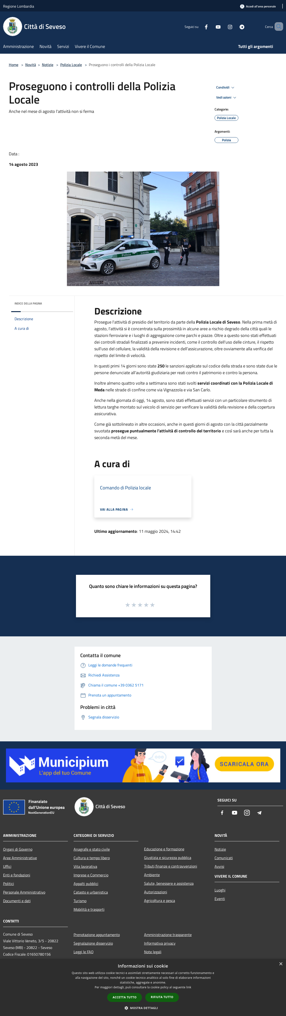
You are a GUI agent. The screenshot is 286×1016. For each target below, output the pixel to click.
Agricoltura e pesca (159, 900)
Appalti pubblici (86, 883)
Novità (30, 65)
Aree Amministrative (20, 858)
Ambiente (152, 875)
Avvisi (219, 866)
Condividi (226, 87)
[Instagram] (223, 26)
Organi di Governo (17, 849)
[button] (143, 1008)
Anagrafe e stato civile (92, 849)
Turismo (80, 901)
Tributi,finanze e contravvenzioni (170, 866)
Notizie (47, 65)
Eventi (220, 898)
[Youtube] (211, 26)
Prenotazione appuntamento (97, 934)
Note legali (152, 952)
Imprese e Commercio (91, 875)
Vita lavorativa (85, 866)
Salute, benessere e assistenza (169, 883)
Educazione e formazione (164, 849)
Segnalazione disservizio (93, 943)
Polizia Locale (71, 65)
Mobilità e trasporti (89, 909)
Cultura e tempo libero (92, 858)
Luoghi (220, 890)
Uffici (7, 866)
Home (13, 65)
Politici (8, 883)
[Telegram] (235, 26)
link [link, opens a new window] (188, 987)
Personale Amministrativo (24, 892)
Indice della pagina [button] (28, 303)
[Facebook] (199, 26)
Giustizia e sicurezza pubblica (167, 857)
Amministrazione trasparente (168, 934)
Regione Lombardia (18, 6)
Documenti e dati (17, 901)
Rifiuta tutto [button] (162, 997)
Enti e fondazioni (16, 875)
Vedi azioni (227, 97)
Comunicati (224, 858)
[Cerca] (277, 26)
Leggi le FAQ (84, 952)
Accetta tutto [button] (124, 997)
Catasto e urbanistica (91, 892)
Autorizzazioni (155, 892)
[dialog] (143, 987)
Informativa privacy (160, 943)
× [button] (280, 964)
